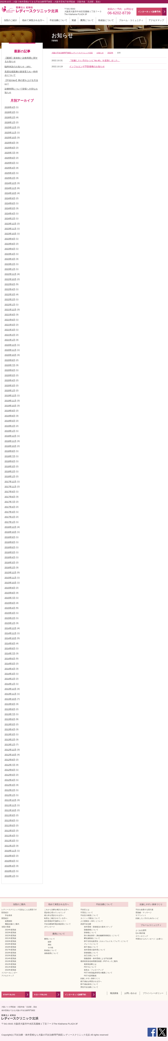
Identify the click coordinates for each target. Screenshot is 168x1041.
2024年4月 (10, 213)
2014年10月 (10, 638)
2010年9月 (10, 855)
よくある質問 (141, 930)
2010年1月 (10, 876)
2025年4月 (10, 168)
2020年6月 (10, 370)
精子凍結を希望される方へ (91, 981)
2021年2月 (10, 335)
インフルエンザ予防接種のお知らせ (87, 66)
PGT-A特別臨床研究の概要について (98, 973)
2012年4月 (10, 780)
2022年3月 (10, 294)
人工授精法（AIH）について (91, 921)
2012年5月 (10, 775)
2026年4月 (10, 107)
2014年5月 (10, 663)
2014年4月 (10, 668)
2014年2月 (10, 678)
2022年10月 (10, 279)
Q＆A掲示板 (140, 933)
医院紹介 (5, 918)
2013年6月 (10, 719)
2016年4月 (10, 557)
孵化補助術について (92, 938)
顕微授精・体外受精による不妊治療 (98, 958)
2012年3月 (10, 785)
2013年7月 (10, 714)
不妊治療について (58, 20)
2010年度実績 (10, 970)
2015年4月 (10, 608)
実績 (74, 20)
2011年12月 (10, 800)
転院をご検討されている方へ (55, 918)
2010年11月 (10, 850)
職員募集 (114, 993)
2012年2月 (10, 790)
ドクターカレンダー (9, 973)
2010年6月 (10, 861)
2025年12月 (10, 127)
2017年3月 (10, 512)
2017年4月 (10, 507)
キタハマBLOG (40, 994)
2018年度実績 (10, 947)
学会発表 (8, 915)
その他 (50, 948)
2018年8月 (10, 451)
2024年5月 (10, 208)
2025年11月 (10, 132)
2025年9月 (10, 142)
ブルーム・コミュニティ (131, 20)
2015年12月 (10, 572)
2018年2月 (10, 471)
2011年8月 (10, 820)
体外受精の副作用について (94, 950)
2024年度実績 (10, 930)
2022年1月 (10, 304)
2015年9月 (10, 587)
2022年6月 (10, 284)
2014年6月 (10, 658)
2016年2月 (10, 567)
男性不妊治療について (89, 987)
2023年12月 (10, 223)
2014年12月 (10, 628)
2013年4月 (10, 729)
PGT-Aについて (90, 967)
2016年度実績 (10, 953)
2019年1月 (10, 431)
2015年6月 (10, 603)
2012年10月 (10, 754)
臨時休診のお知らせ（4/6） (18, 66)
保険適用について (51, 953)
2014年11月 (10, 633)
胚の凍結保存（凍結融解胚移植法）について (101, 935)
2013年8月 (10, 709)
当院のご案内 (19, 904)
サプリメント (141, 915)
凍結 (49, 945)
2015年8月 (10, 592)
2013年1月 (10, 744)
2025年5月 (10, 163)
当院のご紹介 (10, 20)
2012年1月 (10, 795)
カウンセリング (142, 936)
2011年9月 (10, 815)
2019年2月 (10, 426)
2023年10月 (10, 233)
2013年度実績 (10, 961)
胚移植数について (91, 953)
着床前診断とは (90, 964)
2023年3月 (10, 259)
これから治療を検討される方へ (56, 910)
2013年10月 (10, 699)
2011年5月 (10, 830)
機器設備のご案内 (12, 924)
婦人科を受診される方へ (54, 915)
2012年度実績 (10, 964)
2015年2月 (10, 618)
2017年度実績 (10, 950)
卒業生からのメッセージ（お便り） (150, 939)
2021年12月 (10, 309)
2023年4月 (10, 254)
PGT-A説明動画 (90, 976)
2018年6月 (10, 461)
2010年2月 (10, 871)
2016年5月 (10, 552)
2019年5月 (10, 420)
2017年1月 (10, 522)
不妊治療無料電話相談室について (57, 924)
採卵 (49, 942)
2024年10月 (10, 193)
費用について (87, 20)
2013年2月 (10, 739)
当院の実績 (5, 927)
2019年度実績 (10, 944)
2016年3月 (10, 562)
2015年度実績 (10, 955)
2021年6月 (10, 319)
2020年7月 (10, 365)
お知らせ (62, 37)
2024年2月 (10, 218)
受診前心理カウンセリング (54, 913)
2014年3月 (10, 673)
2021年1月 (10, 340)
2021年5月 (10, 324)
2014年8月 (10, 648)
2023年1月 (10, 269)
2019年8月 (10, 415)
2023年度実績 (10, 933)
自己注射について (91, 955)
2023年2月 (10, 264)
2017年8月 (10, 496)
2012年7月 (10, 764)
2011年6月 (10, 825)
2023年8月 (10, 243)
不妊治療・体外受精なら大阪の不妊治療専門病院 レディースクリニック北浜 (52, 1034)
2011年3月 (10, 840)
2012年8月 (10, 759)
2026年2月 (10, 117)
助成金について (106, 20)
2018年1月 (10, 476)
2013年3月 (10, 734)
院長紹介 (5, 913)
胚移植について (90, 933)
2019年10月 (10, 405)
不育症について (86, 913)
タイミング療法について (90, 918)
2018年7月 (10, 456)
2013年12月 (10, 689)
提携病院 (8, 921)
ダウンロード (49, 927)
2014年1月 (10, 684)
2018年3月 (10, 466)
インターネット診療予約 (75, 994)
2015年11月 (10, 577)
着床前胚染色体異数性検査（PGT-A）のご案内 (99, 961)
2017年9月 (10, 491)
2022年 (110, 53)
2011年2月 (10, 845)
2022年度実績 (10, 935)
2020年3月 (10, 385)
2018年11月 (10, 441)
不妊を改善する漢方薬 (144, 910)
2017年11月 (10, 486)
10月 (119, 53)
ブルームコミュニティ (151, 925)
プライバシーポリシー (153, 993)
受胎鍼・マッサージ (143, 913)
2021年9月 (10, 314)
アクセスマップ (156, 20)
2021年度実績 (10, 938)
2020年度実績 (10, 941)
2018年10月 (10, 446)
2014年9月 (10, 643)
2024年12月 (10, 183)
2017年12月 (10, 481)
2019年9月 (10, 410)
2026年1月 (10, 122)
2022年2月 (10, 299)
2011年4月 (10, 835)
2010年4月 (10, 866)
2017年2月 (10, 517)
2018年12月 (10, 436)
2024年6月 (10, 203)
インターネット (149, 11)
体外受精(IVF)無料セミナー (55, 921)
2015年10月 (10, 582)
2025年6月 (10, 158)
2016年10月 (10, 532)
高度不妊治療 (85, 924)
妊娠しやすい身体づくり (90, 978)
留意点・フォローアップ (93, 970)
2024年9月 (10, 198)
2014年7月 (10, 653)
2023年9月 (10, 238)
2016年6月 (10, 547)
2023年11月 (10, 228)
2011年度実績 (10, 967)
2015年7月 (10, 597)
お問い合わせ (130, 993)
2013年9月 (10, 704)
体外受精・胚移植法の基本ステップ (98, 927)
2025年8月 (10, 147)
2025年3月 (10, 173)
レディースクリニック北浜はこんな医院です (19, 910)
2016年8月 (10, 542)
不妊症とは (84, 910)
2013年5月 (10, 724)
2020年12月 (10, 345)
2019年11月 (10, 400)
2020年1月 (10, 390)
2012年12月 (10, 749)
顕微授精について (91, 930)
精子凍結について (91, 947)
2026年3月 (10, 112)
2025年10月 (10, 137)
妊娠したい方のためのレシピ (147, 918)
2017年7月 (10, 501)
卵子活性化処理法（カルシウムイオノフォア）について (106, 941)
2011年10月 (10, 810)
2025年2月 (10, 178)
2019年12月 (10, 395)
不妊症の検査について (89, 915)
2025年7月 (10, 152)
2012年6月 (10, 770)
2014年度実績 (10, 958)
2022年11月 (10, 274)
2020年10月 (10, 355)
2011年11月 (10, 805)
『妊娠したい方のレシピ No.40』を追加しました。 (94, 60)
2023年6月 (10, 248)
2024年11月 (10, 188)
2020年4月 (10, 380)
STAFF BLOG (9, 994)
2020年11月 (10, 350)
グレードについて (91, 944)
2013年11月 (10, 694)
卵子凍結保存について (89, 984)
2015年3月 (10, 613)
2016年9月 (10, 537)
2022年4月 (10, 289)
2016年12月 (10, 527)
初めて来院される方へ (33, 20)
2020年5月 (10, 375)
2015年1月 (10, 623)
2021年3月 (10, 329)
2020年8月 (10, 360)
